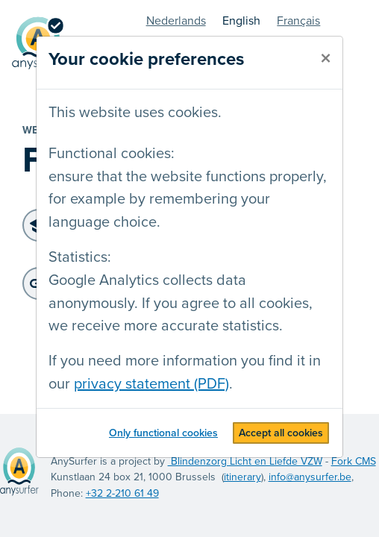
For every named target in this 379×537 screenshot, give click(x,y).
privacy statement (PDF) (151, 384)
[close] (325, 59)
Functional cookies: (111, 154)
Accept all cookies (281, 433)
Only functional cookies (163, 433)
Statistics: (79, 257)
